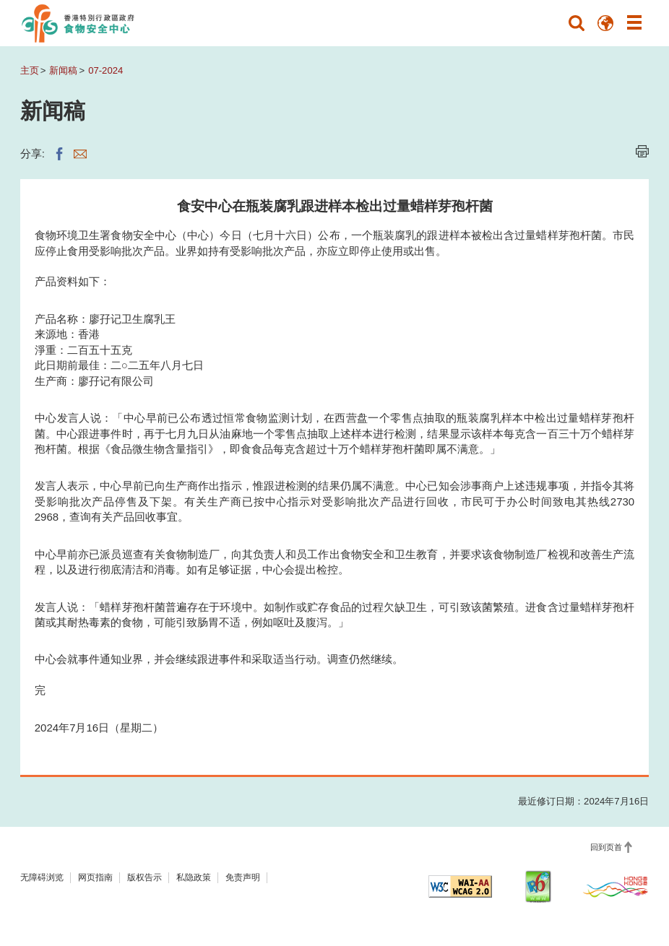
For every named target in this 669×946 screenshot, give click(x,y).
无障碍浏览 (42, 877)
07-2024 (105, 70)
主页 (29, 70)
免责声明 (242, 877)
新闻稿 (63, 70)
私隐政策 (193, 877)
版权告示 (144, 877)
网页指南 (95, 877)
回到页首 (606, 847)
